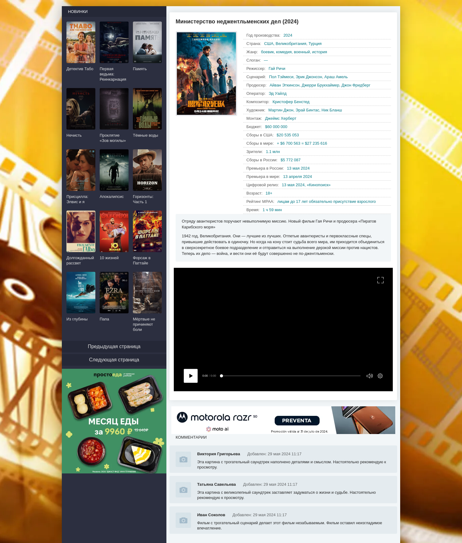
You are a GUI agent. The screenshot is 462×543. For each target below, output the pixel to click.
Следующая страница (114, 359)
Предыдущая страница (114, 346)
